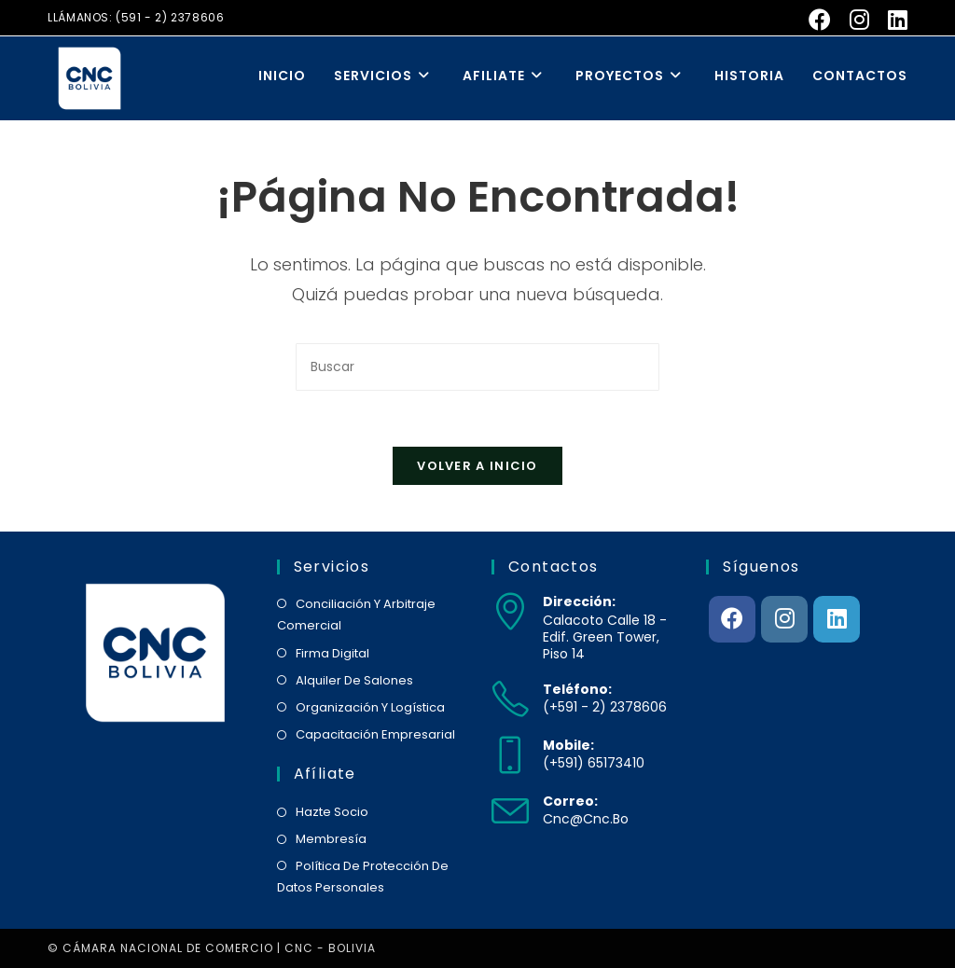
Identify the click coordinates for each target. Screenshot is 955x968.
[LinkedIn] (836, 619)
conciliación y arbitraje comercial (356, 614)
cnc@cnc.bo (586, 818)
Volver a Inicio (477, 466)
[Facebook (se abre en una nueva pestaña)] (819, 19)
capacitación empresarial (375, 734)
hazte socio (332, 812)
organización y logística (370, 707)
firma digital (332, 653)
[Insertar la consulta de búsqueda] (477, 367)
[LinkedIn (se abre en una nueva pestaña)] (893, 19)
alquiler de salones (354, 680)
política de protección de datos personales (363, 876)
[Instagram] (784, 619)
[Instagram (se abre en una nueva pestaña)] (859, 19)
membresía (331, 839)
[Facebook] (732, 619)
